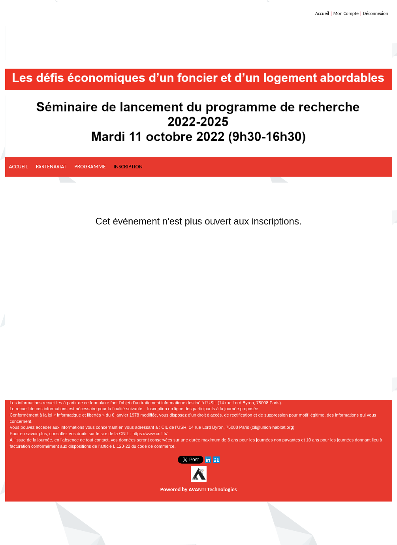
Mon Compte (346, 13)
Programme (89, 166)
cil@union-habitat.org (272, 427)
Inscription (127, 166)
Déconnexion (375, 13)
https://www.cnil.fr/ (149, 433)
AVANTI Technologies (213, 489)
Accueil (322, 13)
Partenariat (51, 166)
